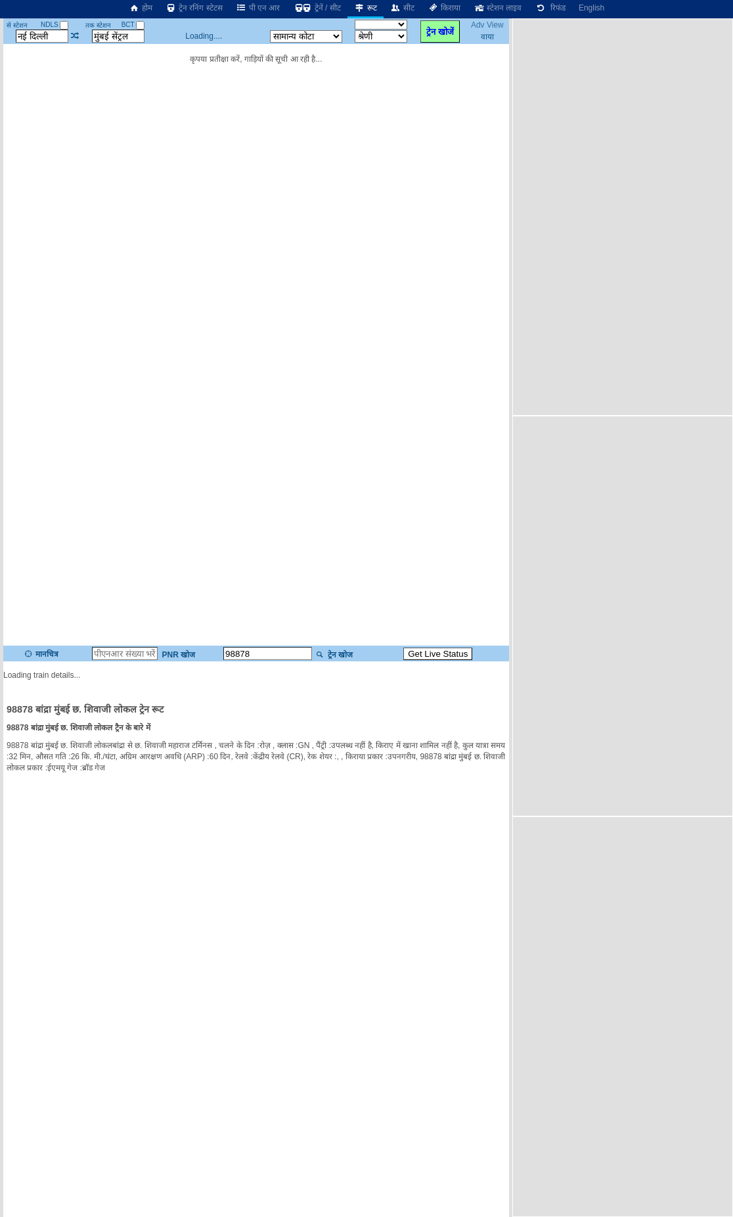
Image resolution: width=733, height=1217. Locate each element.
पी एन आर (258, 7)
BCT (133, 24)
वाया (487, 36)
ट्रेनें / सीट (316, 7)
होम (140, 7)
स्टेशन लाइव (498, 7)
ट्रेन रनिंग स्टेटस (194, 7)
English (591, 7)
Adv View (487, 25)
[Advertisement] (594, 216)
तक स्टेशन (98, 25)
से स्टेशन (17, 25)
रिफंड (550, 7)
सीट (402, 7)
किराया (444, 7)
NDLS (54, 24)
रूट (365, 7)
